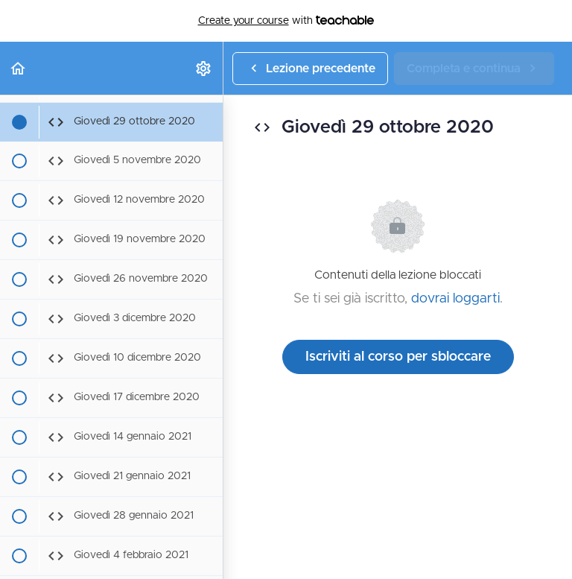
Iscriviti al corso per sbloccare (398, 357)
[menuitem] (204, 68)
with (286, 20)
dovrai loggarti (455, 299)
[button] (18, 68)
